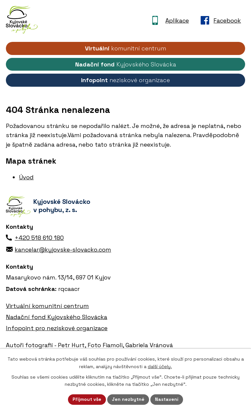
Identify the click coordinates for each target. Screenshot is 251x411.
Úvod (26, 177)
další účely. (160, 366)
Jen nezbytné (128, 399)
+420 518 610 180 (39, 237)
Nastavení (166, 399)
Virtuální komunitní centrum (47, 306)
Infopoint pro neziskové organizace (57, 328)
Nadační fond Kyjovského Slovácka (56, 317)
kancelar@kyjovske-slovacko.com (63, 249)
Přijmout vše (87, 399)
